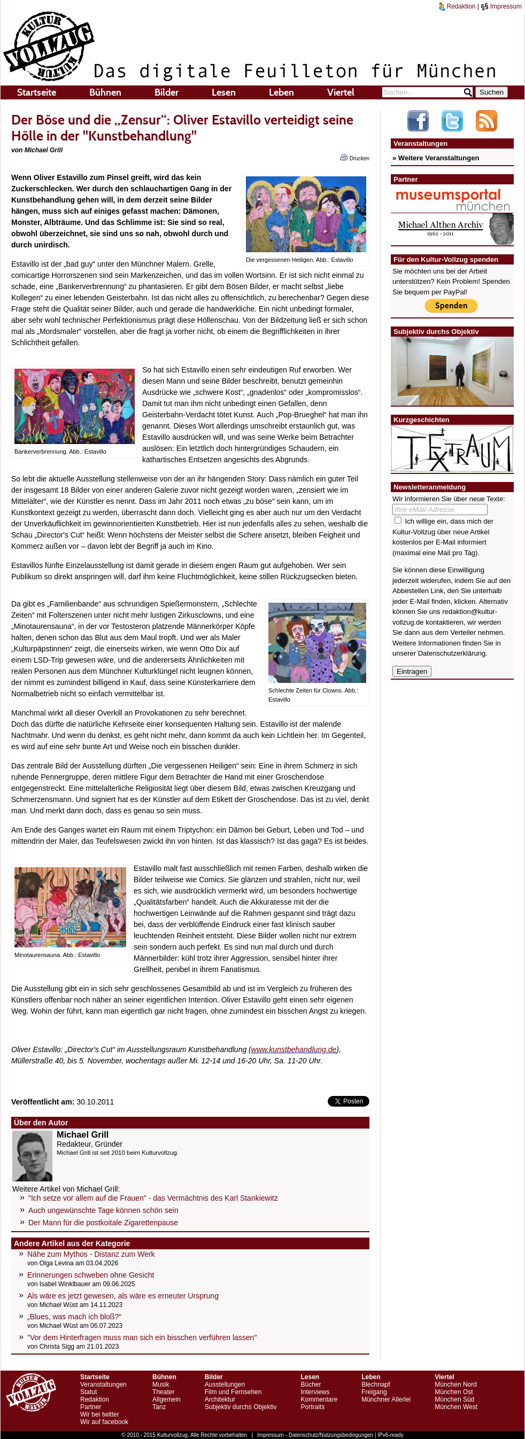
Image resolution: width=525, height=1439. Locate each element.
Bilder (167, 92)
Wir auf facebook (104, 1422)
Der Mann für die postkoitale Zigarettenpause (103, 1222)
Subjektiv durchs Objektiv (241, 1407)
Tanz (159, 1407)
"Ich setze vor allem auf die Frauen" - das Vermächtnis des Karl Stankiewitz (153, 1198)
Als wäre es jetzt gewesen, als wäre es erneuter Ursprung (123, 1296)
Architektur (220, 1399)
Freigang (374, 1392)
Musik (160, 1384)
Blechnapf (375, 1384)
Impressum (501, 6)
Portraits (312, 1407)
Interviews (314, 1392)
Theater (163, 1392)
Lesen (224, 92)
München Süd (454, 1399)
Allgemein (166, 1399)
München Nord (456, 1384)
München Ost (454, 1392)
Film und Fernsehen (233, 1392)
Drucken (354, 157)
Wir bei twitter (99, 1414)
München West (456, 1407)
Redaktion (457, 6)
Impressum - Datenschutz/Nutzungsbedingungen (315, 1435)
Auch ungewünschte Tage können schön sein (103, 1210)
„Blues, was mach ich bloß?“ (74, 1316)
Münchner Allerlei (386, 1399)
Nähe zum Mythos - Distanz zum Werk (91, 1254)
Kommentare (318, 1399)
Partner (90, 1407)
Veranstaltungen (103, 1384)
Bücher (310, 1384)
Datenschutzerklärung (451, 653)
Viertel (340, 92)
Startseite (36, 92)
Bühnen (105, 92)
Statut (88, 1392)
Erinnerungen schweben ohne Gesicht (90, 1275)
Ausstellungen (225, 1384)
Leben (281, 92)
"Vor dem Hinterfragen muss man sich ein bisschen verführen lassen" (142, 1337)
